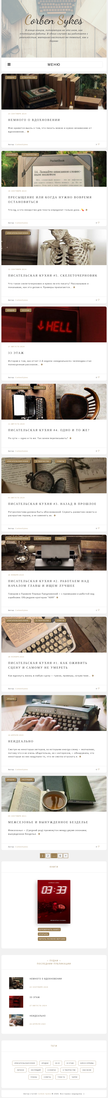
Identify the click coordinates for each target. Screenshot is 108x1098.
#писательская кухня (17, 233)
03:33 (57, 1063)
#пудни (10, 77)
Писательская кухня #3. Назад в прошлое (52, 503)
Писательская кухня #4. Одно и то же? (49, 430)
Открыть (43, 934)
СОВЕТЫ (39, 387)
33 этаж (25, 310)
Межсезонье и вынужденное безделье (48, 822)
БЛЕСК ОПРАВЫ (87, 1063)
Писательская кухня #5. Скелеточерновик (52, 275)
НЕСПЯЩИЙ (27, 780)
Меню (54, 64)
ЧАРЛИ (74, 1077)
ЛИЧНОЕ (20, 1070)
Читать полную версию (52, 939)
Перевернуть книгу (49, 929)
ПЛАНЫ (34, 1077)
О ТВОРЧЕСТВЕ (28, 77)
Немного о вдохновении (34, 119)
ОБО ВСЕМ (86, 1070)
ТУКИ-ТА (61, 1077)
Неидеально (21, 741)
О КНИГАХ (11, 155)
